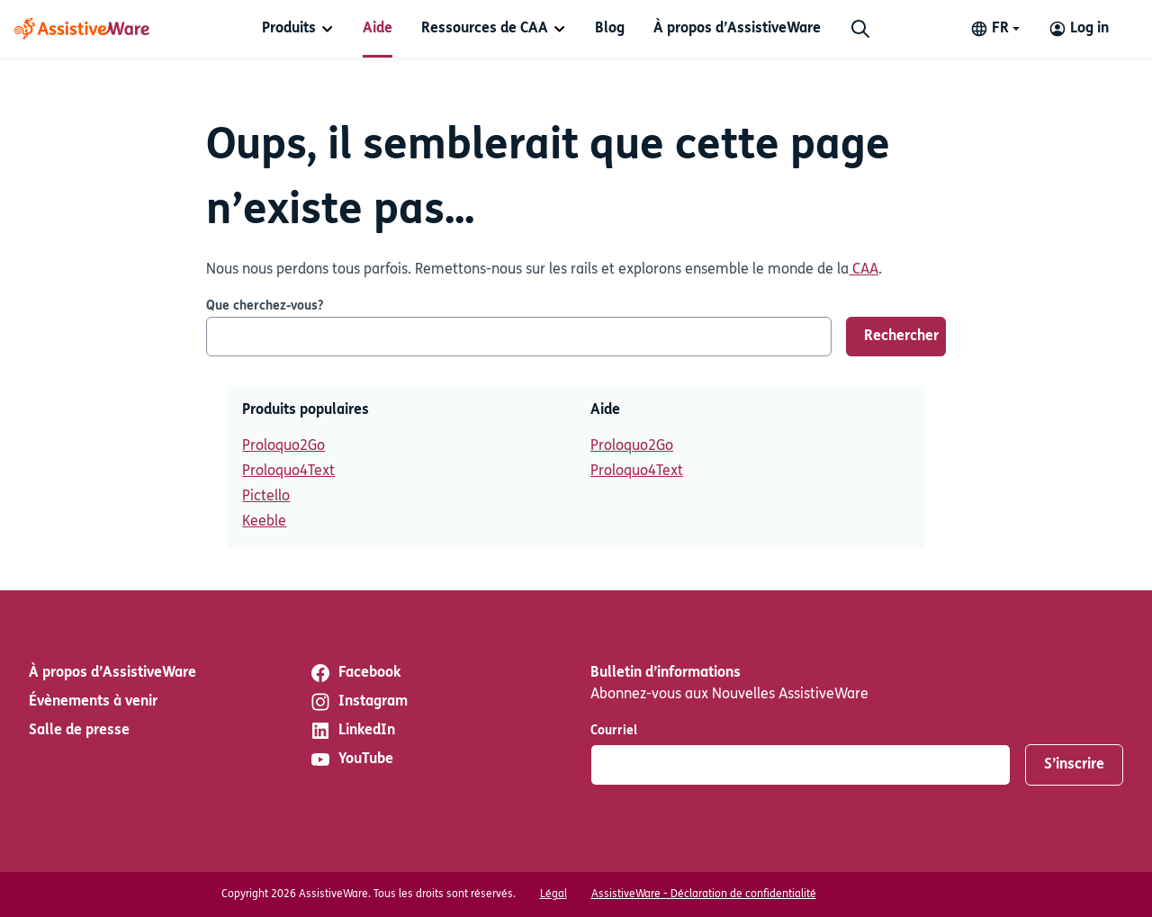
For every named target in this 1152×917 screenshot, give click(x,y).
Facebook (355, 673)
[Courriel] (800, 765)
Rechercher (901, 336)
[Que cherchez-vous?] (519, 336)
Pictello (266, 497)
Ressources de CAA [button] (484, 29)
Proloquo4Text (288, 471)
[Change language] (995, 29)
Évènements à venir (93, 702)
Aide (377, 29)
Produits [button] (289, 29)
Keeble (264, 522)
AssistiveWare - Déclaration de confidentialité (703, 894)
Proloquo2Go (283, 446)
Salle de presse (79, 731)
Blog (610, 29)
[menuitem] (298, 29)
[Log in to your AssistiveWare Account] (1078, 29)
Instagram (359, 702)
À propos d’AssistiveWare (737, 29)
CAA (863, 270)
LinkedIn (352, 731)
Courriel (613, 731)
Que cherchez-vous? (264, 306)
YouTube (351, 759)
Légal (553, 894)
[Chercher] (860, 29)
